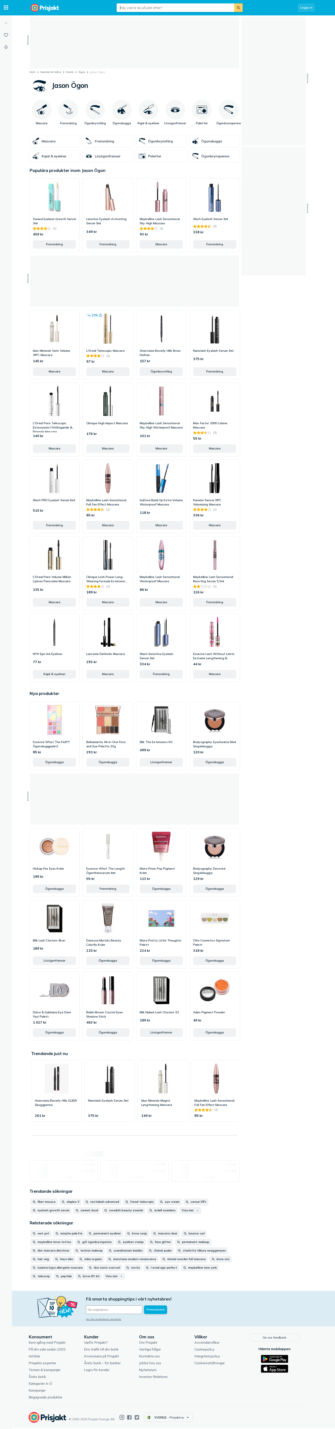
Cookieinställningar (213, 1364)
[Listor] (6, 35)
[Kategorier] (6, 7)
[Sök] (238, 7)
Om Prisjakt (152, 1343)
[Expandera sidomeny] (6, 23)
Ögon (81, 72)
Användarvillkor (210, 1343)
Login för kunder (100, 1371)
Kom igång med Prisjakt (50, 1343)
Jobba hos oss (154, 1364)
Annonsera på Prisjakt (104, 1357)
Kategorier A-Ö (44, 1384)
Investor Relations (157, 1378)
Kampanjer (40, 1391)
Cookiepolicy (208, 1350)
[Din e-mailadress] (117, 1309)
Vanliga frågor (153, 1350)
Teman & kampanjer (48, 1371)
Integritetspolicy (210, 1357)
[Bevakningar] (6, 47)
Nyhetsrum (151, 1371)
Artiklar (38, 1357)
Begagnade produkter (49, 1398)
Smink (69, 72)
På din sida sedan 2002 (50, 1350)
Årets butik (40, 1378)
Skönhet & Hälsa (50, 72)
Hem (32, 72)
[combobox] (175, 7)
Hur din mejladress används (107, 1319)
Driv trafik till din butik (104, 1350)
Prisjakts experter (46, 1364)
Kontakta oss (153, 1357)
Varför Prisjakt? (99, 1343)
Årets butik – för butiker (105, 1364)
